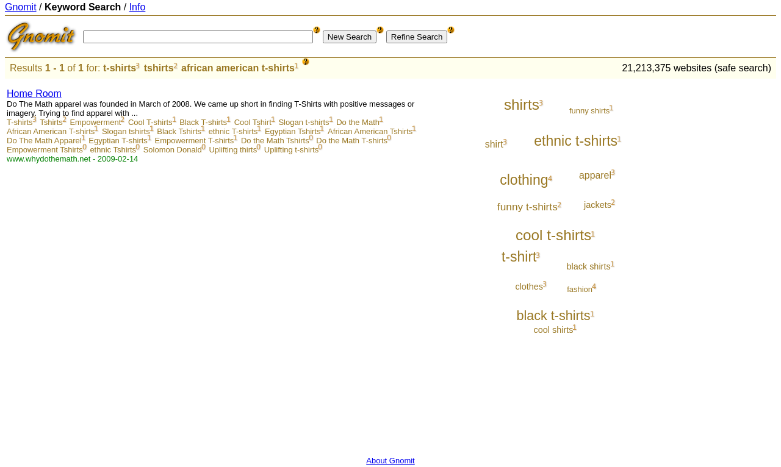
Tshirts (51, 122)
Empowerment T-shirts (194, 140)
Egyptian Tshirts (293, 131)
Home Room (34, 93)
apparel (595, 175)
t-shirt (519, 257)
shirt (494, 144)
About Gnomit (390, 460)
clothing (524, 180)
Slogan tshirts (126, 131)
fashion (579, 289)
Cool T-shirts (150, 122)
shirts (521, 104)
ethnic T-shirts (233, 131)
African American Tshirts (370, 131)
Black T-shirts (203, 122)
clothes (529, 286)
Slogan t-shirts (303, 122)
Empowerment (95, 122)
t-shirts (119, 68)
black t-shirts (553, 315)
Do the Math (358, 122)
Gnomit (21, 7)
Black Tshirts (179, 131)
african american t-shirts (238, 68)
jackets (597, 205)
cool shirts (554, 330)
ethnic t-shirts (575, 141)
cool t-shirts (553, 235)
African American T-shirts (51, 131)
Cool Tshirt (253, 122)
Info (137, 7)
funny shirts (589, 110)
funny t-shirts (527, 207)
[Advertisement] (725, 263)
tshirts (159, 68)
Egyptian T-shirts (118, 140)
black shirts (588, 266)
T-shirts (20, 122)
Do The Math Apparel (44, 140)
